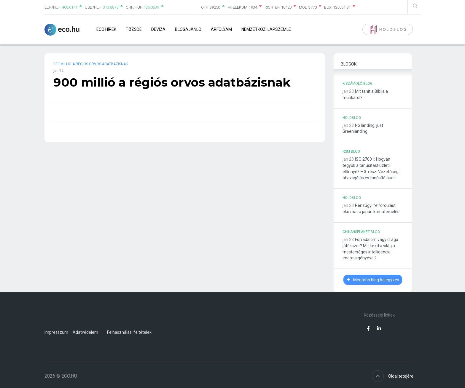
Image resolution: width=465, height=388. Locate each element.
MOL (303, 7)
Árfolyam (221, 29)
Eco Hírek (106, 29)
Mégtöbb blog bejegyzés (372, 279)
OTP (204, 7)
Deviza (158, 29)
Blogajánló (188, 29)
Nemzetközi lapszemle (266, 29)
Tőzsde (134, 29)
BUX (328, 7)
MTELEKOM (237, 7)
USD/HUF (93, 7)
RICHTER (272, 7)
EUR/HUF (52, 7)
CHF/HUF (134, 7)
